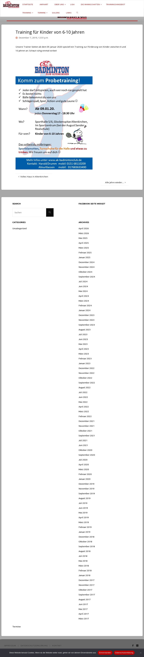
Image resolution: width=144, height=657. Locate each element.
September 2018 (87, 546)
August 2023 (85, 329)
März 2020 (84, 469)
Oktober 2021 (85, 431)
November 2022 (86, 373)
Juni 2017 (83, 604)
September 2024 (87, 277)
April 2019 (84, 517)
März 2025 (84, 248)
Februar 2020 (85, 474)
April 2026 (84, 228)
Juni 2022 (83, 397)
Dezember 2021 (86, 421)
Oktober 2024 (85, 272)
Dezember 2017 (86, 580)
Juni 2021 (83, 445)
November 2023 (86, 320)
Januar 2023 (84, 363)
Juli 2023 (83, 334)
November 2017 (86, 585)
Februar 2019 (85, 527)
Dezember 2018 (86, 537)
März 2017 (84, 618)
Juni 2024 (83, 286)
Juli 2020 (83, 460)
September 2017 (87, 594)
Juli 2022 (83, 392)
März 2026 (84, 233)
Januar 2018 (84, 575)
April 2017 (84, 614)
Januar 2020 (84, 479)
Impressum (10, 645)
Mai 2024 (83, 291)
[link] (77, 12)
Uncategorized (19, 228)
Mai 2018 (83, 561)
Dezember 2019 (86, 484)
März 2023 (84, 354)
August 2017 (85, 599)
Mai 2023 (83, 344)
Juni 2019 (83, 508)
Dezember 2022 (86, 368)
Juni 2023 (83, 339)
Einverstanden (105, 653)
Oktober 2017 (85, 590)
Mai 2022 (83, 402)
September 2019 (87, 493)
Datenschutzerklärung (34, 645)
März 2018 (84, 566)
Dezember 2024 (86, 262)
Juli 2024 (83, 281)
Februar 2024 (85, 305)
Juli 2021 (83, 440)
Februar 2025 (85, 252)
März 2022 (84, 411)
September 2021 (87, 435)
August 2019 (85, 498)
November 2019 (86, 488)
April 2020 (84, 464)
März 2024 (84, 301)
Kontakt (57, 645)
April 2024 (84, 296)
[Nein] (140, 652)
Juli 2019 (83, 503)
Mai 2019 (83, 512)
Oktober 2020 (85, 450)
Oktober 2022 (85, 378)
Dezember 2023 (86, 315)
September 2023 (87, 325)
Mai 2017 (83, 609)
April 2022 (84, 406)
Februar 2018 (85, 570)
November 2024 (86, 267)
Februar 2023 (85, 358)
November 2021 (86, 426)
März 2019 (84, 522)
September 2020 (87, 455)
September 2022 (87, 382)
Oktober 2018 (85, 541)
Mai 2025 (83, 238)
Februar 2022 (85, 416)
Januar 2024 (84, 310)
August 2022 (85, 387)
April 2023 (84, 349)
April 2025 (84, 243)
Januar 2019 (84, 532)
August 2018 (85, 551)
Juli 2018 (83, 556)
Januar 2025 (84, 257)
